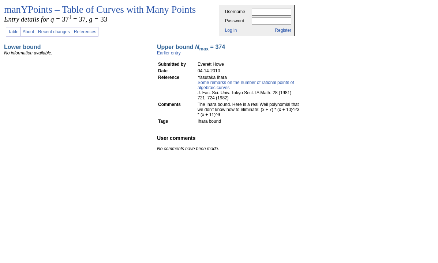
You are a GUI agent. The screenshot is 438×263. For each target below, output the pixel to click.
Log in (231, 30)
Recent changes (54, 31)
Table (13, 31)
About (28, 31)
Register (283, 30)
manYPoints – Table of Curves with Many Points (100, 9)
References (85, 31)
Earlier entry (169, 53)
